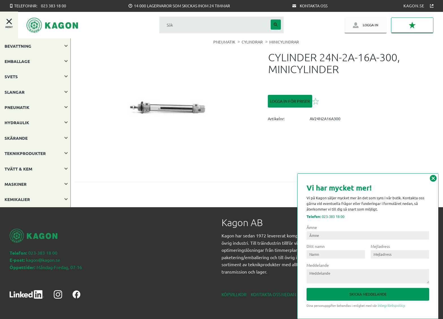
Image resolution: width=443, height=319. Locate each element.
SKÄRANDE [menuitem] (16, 138)
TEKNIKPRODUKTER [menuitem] (25, 153)
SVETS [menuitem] (11, 76)
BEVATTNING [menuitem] (18, 46)
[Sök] (276, 24)
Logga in (370, 25)
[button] (412, 25)
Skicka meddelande (367, 294)
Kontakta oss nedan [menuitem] (273, 294)
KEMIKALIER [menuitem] (17, 199)
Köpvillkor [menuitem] (234, 294)
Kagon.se (413, 5)
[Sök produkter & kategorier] (215, 24)
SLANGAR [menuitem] (15, 92)
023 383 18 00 (53, 5)
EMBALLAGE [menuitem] (17, 61)
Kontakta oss (313, 5)
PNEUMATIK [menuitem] (17, 107)
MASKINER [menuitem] (16, 184)
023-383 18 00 (325, 216)
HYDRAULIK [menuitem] (17, 122)
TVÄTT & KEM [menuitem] (18, 169)
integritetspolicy (391, 305)
